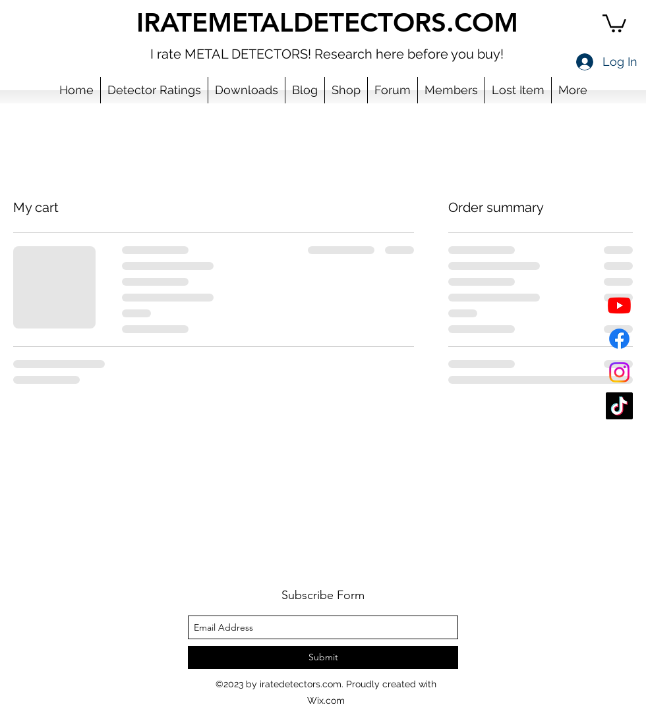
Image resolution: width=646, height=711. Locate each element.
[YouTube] (619, 305)
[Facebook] (619, 338)
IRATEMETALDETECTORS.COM (327, 22)
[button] (614, 22)
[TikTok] (619, 405)
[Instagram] (619, 372)
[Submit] (323, 657)
